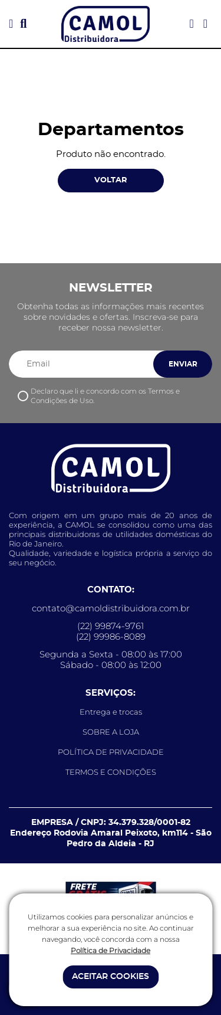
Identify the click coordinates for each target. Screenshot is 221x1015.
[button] (11, 24)
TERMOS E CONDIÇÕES (110, 772)
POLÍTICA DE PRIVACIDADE (111, 752)
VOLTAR (110, 180)
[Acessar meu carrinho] (205, 24)
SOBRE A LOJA (111, 731)
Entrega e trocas (111, 711)
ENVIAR (183, 364)
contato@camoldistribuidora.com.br (111, 608)
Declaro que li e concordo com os (105, 396)
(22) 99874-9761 (110, 626)
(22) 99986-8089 (111, 636)
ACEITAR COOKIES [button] (110, 977)
